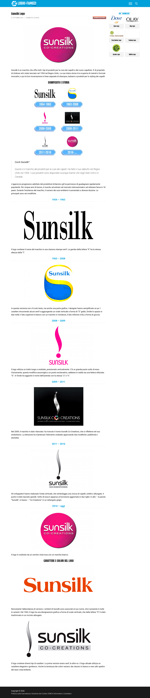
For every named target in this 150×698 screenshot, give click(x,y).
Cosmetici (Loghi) (32, 17)
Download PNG (99, 17)
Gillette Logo (132, 54)
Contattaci (68, 694)
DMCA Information (55, 694)
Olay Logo (132, 26)
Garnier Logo (116, 54)
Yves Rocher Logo (116, 40)
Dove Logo (116, 26)
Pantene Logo (132, 40)
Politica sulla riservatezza (20, 694)
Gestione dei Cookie (39, 694)
